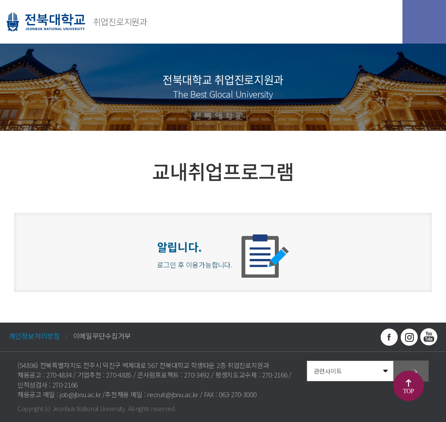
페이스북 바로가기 (389, 337)
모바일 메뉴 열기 (424, 22)
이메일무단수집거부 (102, 335)
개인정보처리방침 (34, 335)
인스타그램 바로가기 (409, 337)
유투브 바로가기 (428, 337)
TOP (408, 391)
